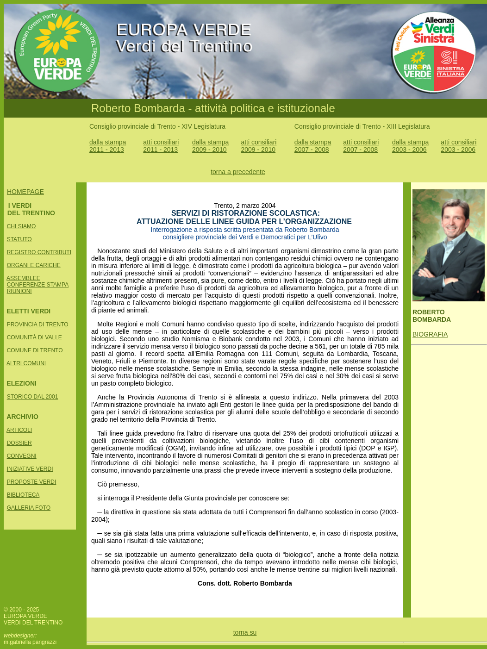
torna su (245, 632)
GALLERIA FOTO (28, 508)
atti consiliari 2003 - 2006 (458, 145)
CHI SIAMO (21, 226)
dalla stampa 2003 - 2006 (410, 145)
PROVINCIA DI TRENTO (38, 324)
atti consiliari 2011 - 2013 (161, 145)
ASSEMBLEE (23, 278)
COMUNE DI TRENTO (35, 350)
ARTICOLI (19, 430)
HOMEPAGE (25, 191)
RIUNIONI (19, 291)
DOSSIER (19, 443)
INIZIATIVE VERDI (30, 469)
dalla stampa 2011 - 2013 (107, 145)
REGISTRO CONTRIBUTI (39, 252)
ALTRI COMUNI (26, 363)
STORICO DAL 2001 (32, 396)
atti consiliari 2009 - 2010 (258, 145)
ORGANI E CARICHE (34, 265)
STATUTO (19, 239)
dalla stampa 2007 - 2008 (312, 145)
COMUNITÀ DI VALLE (34, 337)
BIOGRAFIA (430, 334)
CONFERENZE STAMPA (38, 284)
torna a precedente (238, 171)
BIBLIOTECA (23, 495)
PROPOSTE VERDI (31, 482)
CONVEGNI (22, 456)
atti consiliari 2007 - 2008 (361, 145)
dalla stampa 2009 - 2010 (210, 145)
